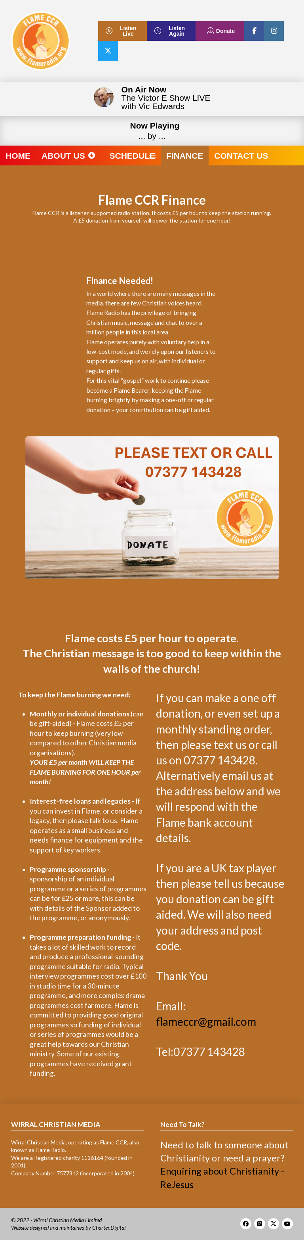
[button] (152, 155)
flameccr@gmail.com (206, 1021)
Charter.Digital (108, 1227)
